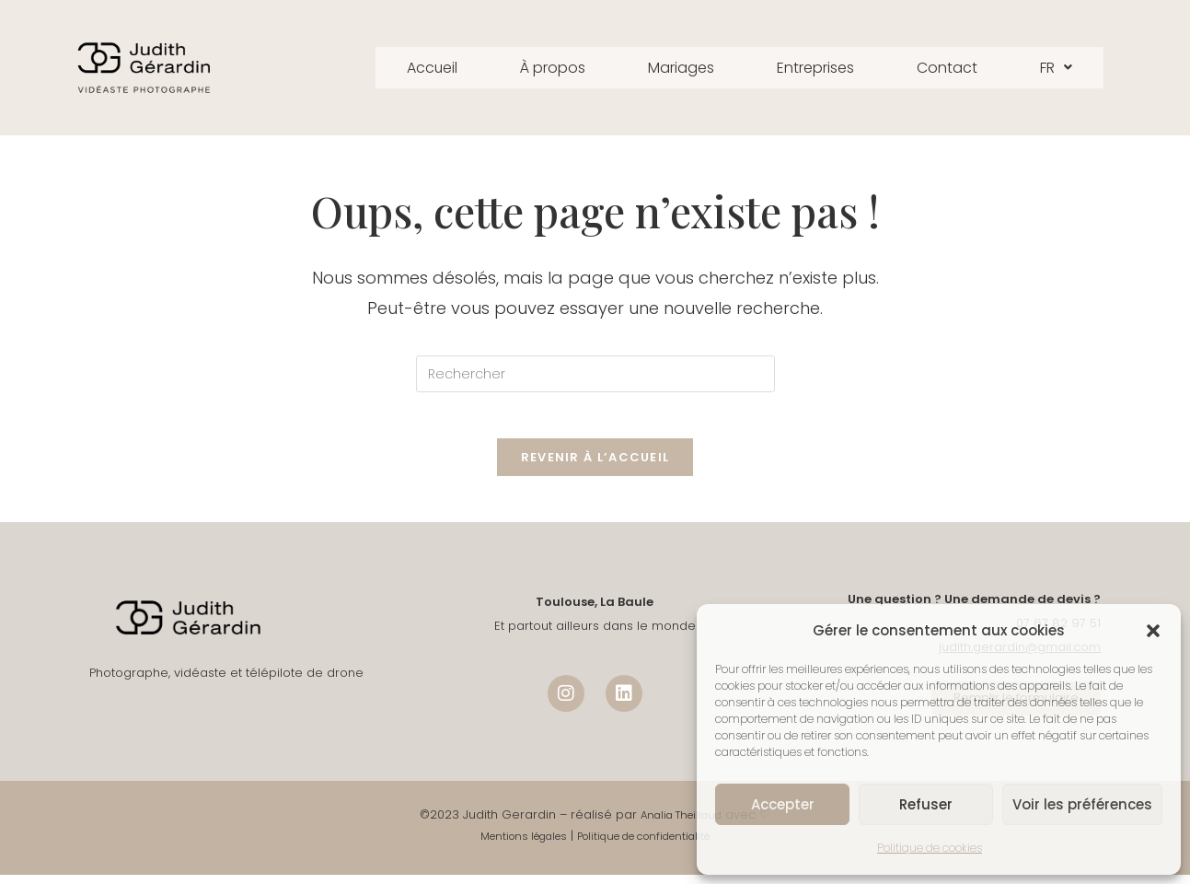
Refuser (926, 804)
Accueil (409, 67)
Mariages (678, 67)
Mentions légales (509, 846)
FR (1081, 67)
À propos (539, 67)
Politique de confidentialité (652, 846)
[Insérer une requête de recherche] (595, 373)
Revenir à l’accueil (595, 466)
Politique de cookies (929, 847)
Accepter (783, 804)
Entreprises (824, 67)
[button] (1153, 631)
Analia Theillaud (681, 823)
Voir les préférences (1082, 804)
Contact (965, 67)
